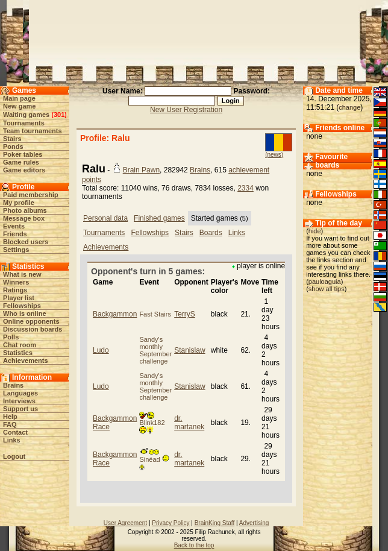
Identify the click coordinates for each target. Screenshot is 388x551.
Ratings (15, 290)
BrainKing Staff (215, 523)
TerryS (184, 314)
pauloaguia (324, 281)
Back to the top (194, 545)
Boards (210, 232)
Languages (20, 393)
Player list (18, 297)
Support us (20, 408)
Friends (15, 234)
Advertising (254, 523)
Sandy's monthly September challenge (155, 350)
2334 (245, 188)
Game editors (24, 170)
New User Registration (186, 109)
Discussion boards (32, 329)
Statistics (18, 352)
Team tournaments (32, 130)
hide (314, 231)
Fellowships (22, 305)
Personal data (105, 218)
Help (10, 416)
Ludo (101, 350)
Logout (14, 456)
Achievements (25, 360)
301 (59, 114)
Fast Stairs (155, 314)
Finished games (159, 218)
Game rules (21, 162)
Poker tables (22, 154)
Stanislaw (189, 350)
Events (14, 226)
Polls (11, 337)
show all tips (326, 288)
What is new (22, 274)
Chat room (19, 344)
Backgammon (115, 314)
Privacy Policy (170, 523)
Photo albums (25, 210)
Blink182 (151, 423)
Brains (13, 385)
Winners (16, 282)
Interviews (19, 401)
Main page (19, 98)
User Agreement (125, 523)
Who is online (24, 313)
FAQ (10, 424)
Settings (16, 249)
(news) (274, 154)
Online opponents (31, 321)
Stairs (12, 138)
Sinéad (154, 459)
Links (11, 440)
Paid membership (30, 194)
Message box (24, 218)
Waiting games (26, 114)
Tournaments (24, 123)
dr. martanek (189, 422)
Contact (15, 432)
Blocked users (25, 241)
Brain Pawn (141, 170)
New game (19, 106)
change (349, 107)
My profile (18, 202)
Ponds (13, 146)
